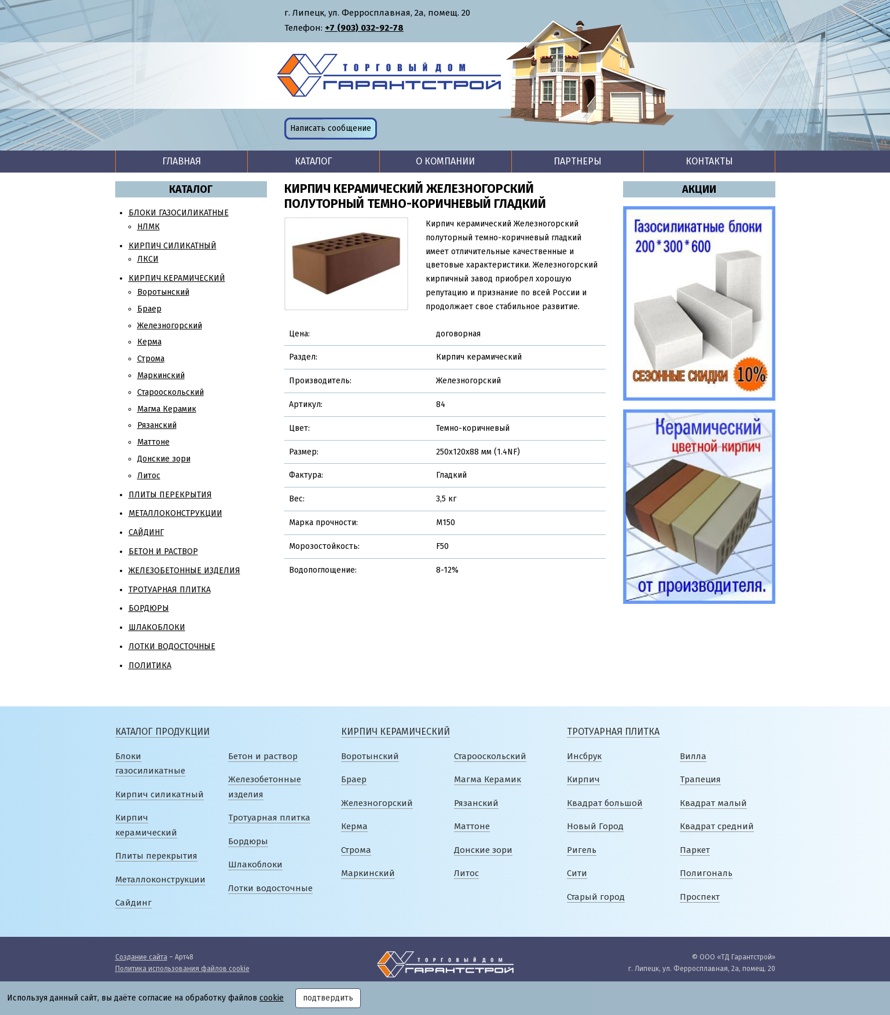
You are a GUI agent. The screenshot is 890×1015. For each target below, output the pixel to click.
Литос (148, 476)
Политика (150, 665)
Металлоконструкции (175, 513)
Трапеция (700, 779)
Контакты (709, 161)
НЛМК (148, 227)
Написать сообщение (330, 128)
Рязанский (157, 425)
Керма (149, 342)
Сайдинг (146, 532)
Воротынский (163, 292)
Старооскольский (170, 392)
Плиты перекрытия (170, 495)
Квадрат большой (605, 803)
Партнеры (578, 161)
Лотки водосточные (172, 646)
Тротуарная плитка (170, 590)
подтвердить (328, 998)
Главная (181, 161)
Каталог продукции (162, 731)
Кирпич (583, 779)
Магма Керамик (166, 409)
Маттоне (153, 442)
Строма (150, 359)
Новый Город (595, 826)
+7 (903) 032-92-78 (364, 28)
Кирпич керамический (177, 278)
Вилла (693, 756)
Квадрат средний (717, 826)
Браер (149, 309)
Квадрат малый (713, 803)
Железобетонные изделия (184, 571)
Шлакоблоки (157, 627)
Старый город (596, 897)
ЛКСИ (148, 259)
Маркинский (161, 375)
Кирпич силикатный (173, 246)
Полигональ (706, 873)
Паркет (695, 850)
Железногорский (169, 326)
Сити (577, 873)
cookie (271, 998)
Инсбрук (584, 756)
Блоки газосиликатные (179, 213)
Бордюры (149, 608)
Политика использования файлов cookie (182, 969)
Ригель (581, 850)
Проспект (700, 897)
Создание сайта (141, 957)
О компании (445, 161)
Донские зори (164, 459)
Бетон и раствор (163, 551)
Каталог (313, 161)
